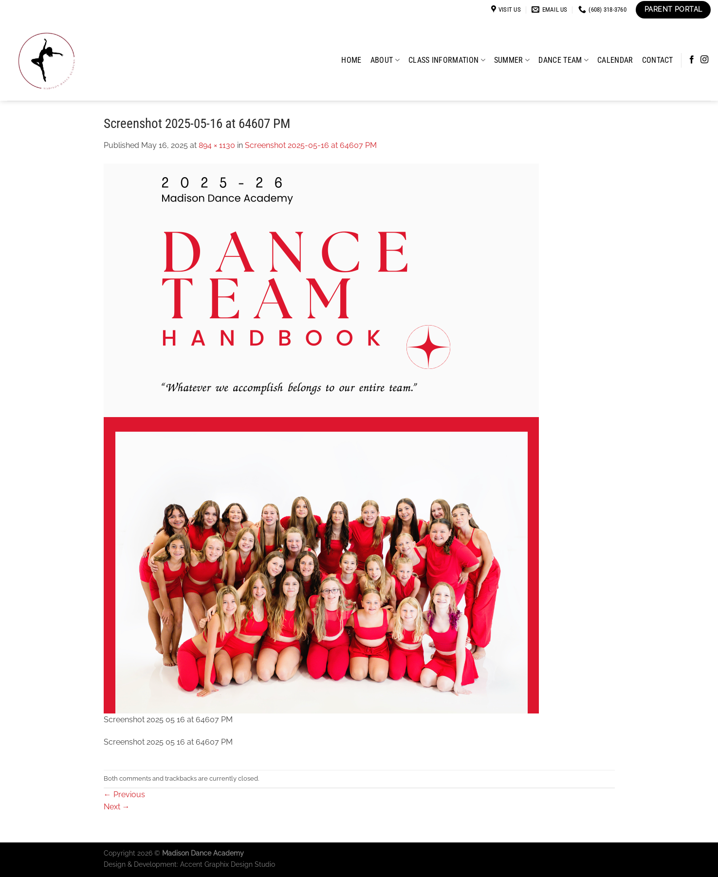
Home (351, 60)
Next (117, 806)
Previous (124, 794)
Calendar (615, 60)
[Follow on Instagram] (704, 59)
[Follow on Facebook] (692, 59)
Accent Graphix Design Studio (227, 864)
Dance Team (563, 60)
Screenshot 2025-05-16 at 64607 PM (311, 145)
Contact (657, 60)
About (385, 60)
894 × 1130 (217, 145)
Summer (512, 60)
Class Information (446, 60)
